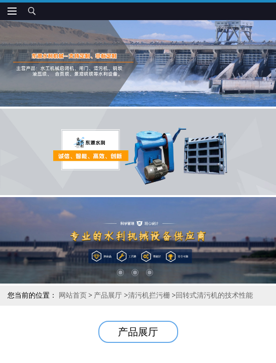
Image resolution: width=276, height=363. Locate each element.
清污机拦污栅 (149, 295)
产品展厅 (108, 295)
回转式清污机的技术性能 (214, 295)
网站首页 (73, 295)
